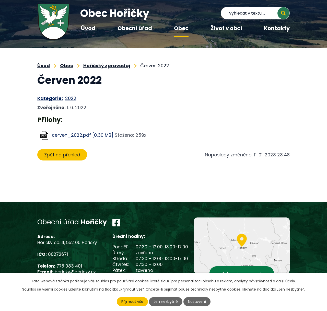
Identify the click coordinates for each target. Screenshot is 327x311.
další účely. (286, 281)
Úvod (88, 28)
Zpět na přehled (62, 155)
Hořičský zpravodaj (106, 65)
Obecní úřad (135, 28)
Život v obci (226, 28)
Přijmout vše (132, 301)
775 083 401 (69, 266)
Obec (181, 28)
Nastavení (197, 301)
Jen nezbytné (166, 301)
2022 (70, 98)
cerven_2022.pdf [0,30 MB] (82, 135)
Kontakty (277, 28)
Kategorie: (50, 98)
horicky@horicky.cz (75, 272)
